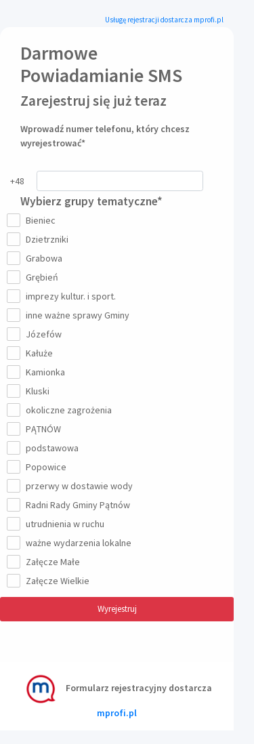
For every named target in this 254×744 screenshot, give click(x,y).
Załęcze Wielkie (54, 580)
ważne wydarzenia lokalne (75, 543)
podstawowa (49, 448)
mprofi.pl (117, 713)
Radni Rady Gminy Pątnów (75, 505)
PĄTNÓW (40, 429)
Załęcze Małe (50, 562)
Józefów (41, 334)
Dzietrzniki (44, 239)
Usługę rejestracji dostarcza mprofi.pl (164, 19)
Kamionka (42, 372)
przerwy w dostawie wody (76, 486)
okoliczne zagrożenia (66, 410)
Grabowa (41, 258)
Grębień (39, 277)
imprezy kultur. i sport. (68, 296)
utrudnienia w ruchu (62, 524)
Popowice (43, 467)
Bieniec (38, 220)
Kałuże (36, 353)
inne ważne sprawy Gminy (74, 315)
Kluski (34, 391)
